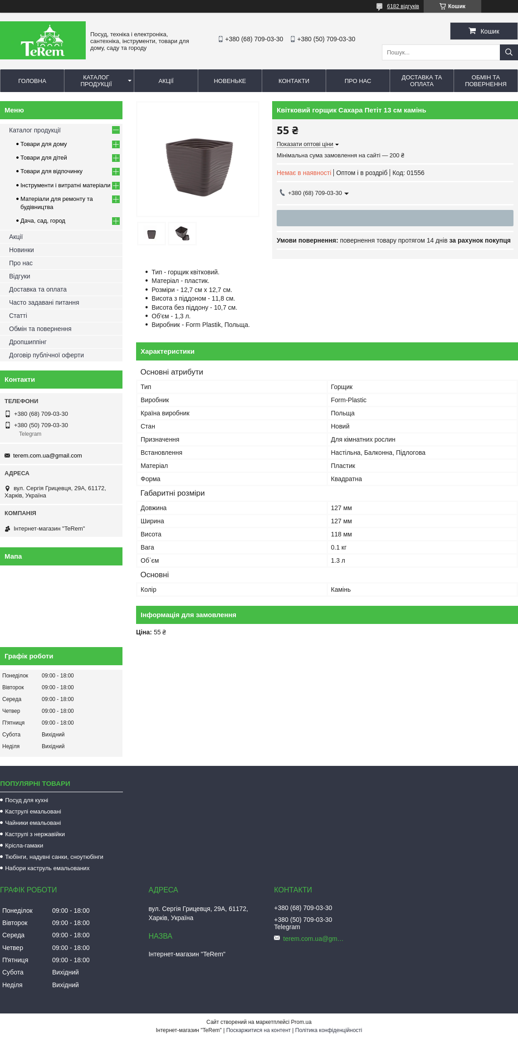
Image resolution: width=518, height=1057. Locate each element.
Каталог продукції (96, 81)
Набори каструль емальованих (47, 868)
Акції (165, 81)
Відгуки (19, 276)
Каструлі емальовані (33, 811)
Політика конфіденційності (328, 1030)
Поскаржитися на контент (258, 1030)
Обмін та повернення (486, 81)
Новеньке (230, 81)
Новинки (21, 249)
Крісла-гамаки (24, 845)
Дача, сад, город (42, 220)
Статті (18, 315)
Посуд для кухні (26, 800)
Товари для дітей (43, 157)
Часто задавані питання (44, 302)
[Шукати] (509, 52)
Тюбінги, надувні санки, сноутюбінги (54, 856)
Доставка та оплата (422, 81)
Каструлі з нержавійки (35, 834)
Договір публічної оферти (46, 355)
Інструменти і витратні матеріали (65, 185)
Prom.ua (301, 1022)
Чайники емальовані (33, 822)
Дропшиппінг (28, 342)
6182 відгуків (403, 6)
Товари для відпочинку (51, 171)
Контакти (294, 81)
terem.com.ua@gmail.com (47, 455)
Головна (32, 81)
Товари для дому (43, 144)
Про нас (358, 81)
